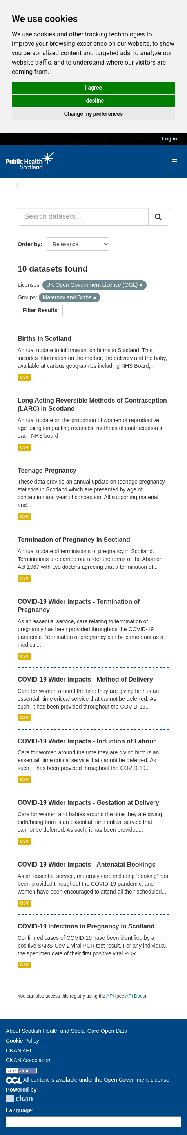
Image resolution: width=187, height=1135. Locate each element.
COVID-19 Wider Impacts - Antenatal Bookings (86, 864)
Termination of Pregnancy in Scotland (74, 539)
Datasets (37, 184)
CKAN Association (28, 1060)
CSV (24, 377)
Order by (29, 244)
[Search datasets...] (83, 217)
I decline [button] (93, 100)
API (110, 996)
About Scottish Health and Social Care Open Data (66, 1031)
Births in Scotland (44, 338)
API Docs (135, 996)
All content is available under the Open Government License (87, 1080)
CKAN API (18, 1050)
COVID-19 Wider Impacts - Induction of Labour (87, 741)
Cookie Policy (22, 1041)
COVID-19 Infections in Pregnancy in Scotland (86, 926)
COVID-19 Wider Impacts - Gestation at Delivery (88, 802)
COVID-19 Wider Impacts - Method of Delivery (85, 679)
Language (19, 1110)
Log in (169, 139)
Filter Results (40, 310)
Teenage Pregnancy (47, 470)
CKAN (19, 1098)
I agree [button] (93, 88)
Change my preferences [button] (93, 114)
